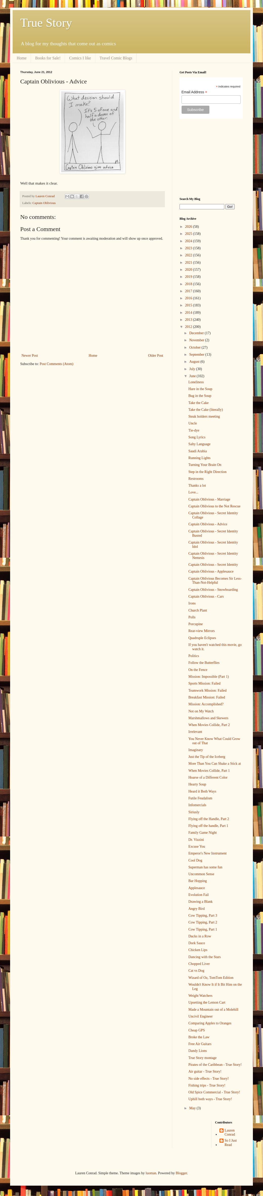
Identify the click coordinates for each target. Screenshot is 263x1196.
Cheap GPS (196, 1030)
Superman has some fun (205, 867)
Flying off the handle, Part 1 (208, 826)
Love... (193, 492)
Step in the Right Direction (207, 472)
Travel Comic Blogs (116, 58)
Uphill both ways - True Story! (210, 1099)
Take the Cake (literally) (205, 410)
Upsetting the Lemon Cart (206, 1002)
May (192, 1108)
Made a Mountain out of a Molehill (213, 1009)
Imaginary (195, 750)
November (197, 340)
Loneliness (196, 382)
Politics (193, 656)
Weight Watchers (200, 996)
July (192, 369)
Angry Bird (196, 909)
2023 (189, 248)
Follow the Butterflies (204, 663)
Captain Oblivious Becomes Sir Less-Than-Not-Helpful (215, 581)
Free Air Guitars (199, 1044)
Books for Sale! (47, 58)
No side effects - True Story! (208, 1078)
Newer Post (29, 355)
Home (22, 58)
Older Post (155, 355)
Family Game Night (202, 832)
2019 (189, 277)
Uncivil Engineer (200, 1016)
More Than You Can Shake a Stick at (214, 763)
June (192, 376)
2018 (189, 284)
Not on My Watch (201, 711)
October (195, 347)
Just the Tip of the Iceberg (206, 757)
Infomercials (197, 805)
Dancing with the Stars (204, 957)
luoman (151, 1173)
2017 (189, 291)
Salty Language (199, 444)
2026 (189, 227)
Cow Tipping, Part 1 (202, 929)
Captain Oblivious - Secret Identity (213, 565)
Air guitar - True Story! (205, 1071)
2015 (189, 305)
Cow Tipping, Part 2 (202, 922)
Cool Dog (195, 860)
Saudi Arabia (197, 451)
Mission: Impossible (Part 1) (208, 677)
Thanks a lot (197, 485)
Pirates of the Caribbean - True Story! (215, 1065)
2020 (189, 270)
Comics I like (80, 58)
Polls (191, 617)
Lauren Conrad (230, 1133)
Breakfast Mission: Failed (206, 697)
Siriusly (194, 812)
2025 (189, 234)
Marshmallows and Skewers (208, 718)
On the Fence (197, 670)
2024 (189, 241)
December (197, 333)
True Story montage (202, 1058)
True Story (46, 22)
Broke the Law (198, 1037)
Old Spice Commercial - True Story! (214, 1092)
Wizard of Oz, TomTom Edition (210, 978)
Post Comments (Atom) (56, 364)
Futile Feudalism (200, 798)
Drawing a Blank (200, 902)
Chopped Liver (199, 964)
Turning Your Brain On (204, 465)
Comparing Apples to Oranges (209, 1023)
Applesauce (196, 888)
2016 (189, 298)
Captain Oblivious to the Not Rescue (214, 506)
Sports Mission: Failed (204, 683)
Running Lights (199, 458)
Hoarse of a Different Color (207, 777)
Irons (192, 603)
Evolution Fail (198, 895)
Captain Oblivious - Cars (206, 596)
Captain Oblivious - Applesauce (210, 571)
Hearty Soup (197, 784)
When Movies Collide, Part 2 (209, 725)
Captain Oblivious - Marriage (209, 499)
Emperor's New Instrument (207, 853)
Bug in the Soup (199, 396)
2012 (189, 327)
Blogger (181, 1173)
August (194, 362)
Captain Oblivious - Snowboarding (213, 590)
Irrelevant (195, 732)
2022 (189, 255)
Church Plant (197, 610)
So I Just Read (231, 1143)
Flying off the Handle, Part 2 (208, 819)
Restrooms (196, 479)
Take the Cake (198, 403)
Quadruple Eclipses (202, 638)
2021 (189, 262)
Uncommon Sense (201, 874)
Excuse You (196, 846)
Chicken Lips (197, 950)
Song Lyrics (196, 437)
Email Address (194, 92)
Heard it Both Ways (202, 791)
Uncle (192, 423)
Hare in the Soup (200, 389)
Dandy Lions (197, 1051)
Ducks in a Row (199, 936)
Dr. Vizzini (196, 840)
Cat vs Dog (196, 971)
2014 (189, 312)
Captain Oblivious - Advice (207, 524)
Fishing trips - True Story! (206, 1085)
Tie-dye (193, 430)
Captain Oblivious (44, 203)
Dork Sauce (196, 943)
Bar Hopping (197, 881)
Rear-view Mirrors (201, 631)
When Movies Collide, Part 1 (209, 771)
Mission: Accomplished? (206, 704)
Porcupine (195, 624)
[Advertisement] (211, 158)
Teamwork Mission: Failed (207, 690)
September (197, 354)
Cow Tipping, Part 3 (202, 915)
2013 (189, 320)
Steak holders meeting (204, 416)
